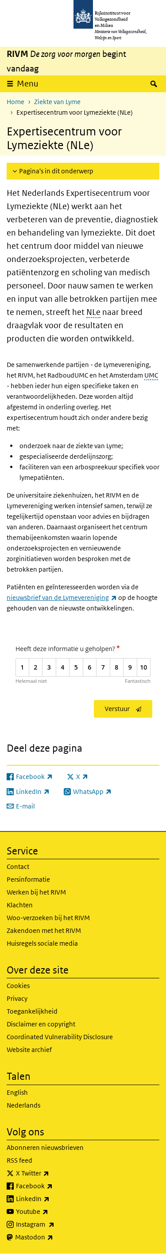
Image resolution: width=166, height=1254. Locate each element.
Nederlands (23, 1105)
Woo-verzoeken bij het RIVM (48, 917)
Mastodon (53, 1237)
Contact (18, 866)
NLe (93, 312)
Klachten (20, 905)
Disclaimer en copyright (41, 1024)
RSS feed (19, 1160)
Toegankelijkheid (32, 1011)
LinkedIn (52, 1199)
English (17, 1092)
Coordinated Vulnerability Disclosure (60, 1037)
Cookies (18, 985)
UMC (151, 375)
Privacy (17, 998)
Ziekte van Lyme (57, 101)
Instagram (54, 1224)
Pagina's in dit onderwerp (56, 171)
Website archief (29, 1049)
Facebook (54, 1186)
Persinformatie (28, 879)
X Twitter (52, 1173)
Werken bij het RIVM (36, 892)
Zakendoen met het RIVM (44, 930)
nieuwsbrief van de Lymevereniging (62, 597)
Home (15, 101)
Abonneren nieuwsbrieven (45, 1147)
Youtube (51, 1211)
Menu (28, 84)
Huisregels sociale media (42, 943)
